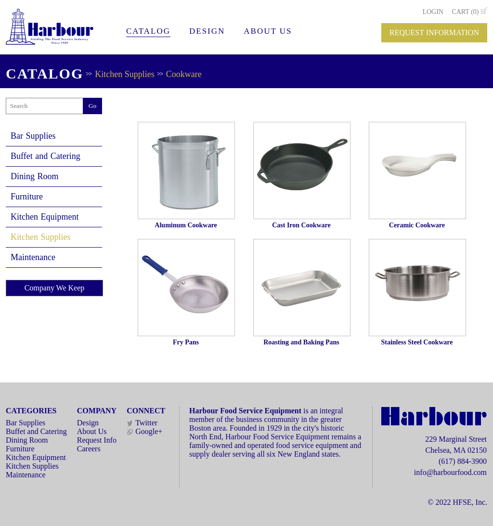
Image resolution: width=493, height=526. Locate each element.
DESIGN (207, 31)
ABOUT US (268, 31)
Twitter (142, 423)
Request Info (97, 440)
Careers (89, 449)
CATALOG (148, 31)
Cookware (184, 74)
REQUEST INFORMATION (434, 32)
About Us (92, 431)
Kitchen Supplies (125, 74)
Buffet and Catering (45, 156)
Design (88, 423)
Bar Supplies (33, 136)
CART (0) (465, 11)
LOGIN (432, 11)
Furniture (27, 196)
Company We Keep (55, 288)
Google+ (144, 431)
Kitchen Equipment (44, 217)
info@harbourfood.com (450, 472)
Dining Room (35, 176)
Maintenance (33, 257)
